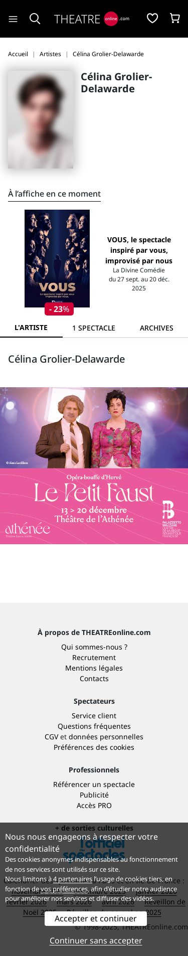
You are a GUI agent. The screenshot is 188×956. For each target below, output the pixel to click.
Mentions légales (94, 668)
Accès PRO (94, 805)
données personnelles (106, 736)
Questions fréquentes (94, 726)
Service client (94, 715)
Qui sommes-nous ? (94, 647)
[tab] (94, 327)
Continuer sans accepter (96, 940)
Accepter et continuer (96, 918)
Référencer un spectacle (94, 784)
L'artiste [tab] (31, 327)
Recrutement (94, 657)
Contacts (94, 678)
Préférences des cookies (94, 747)
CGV (51, 736)
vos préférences (64, 888)
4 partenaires (72, 878)
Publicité (94, 795)
